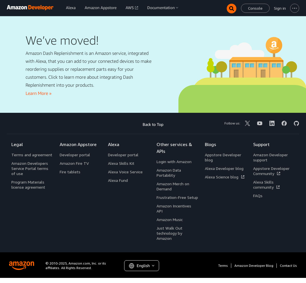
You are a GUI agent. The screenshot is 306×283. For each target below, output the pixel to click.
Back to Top (153, 124)
